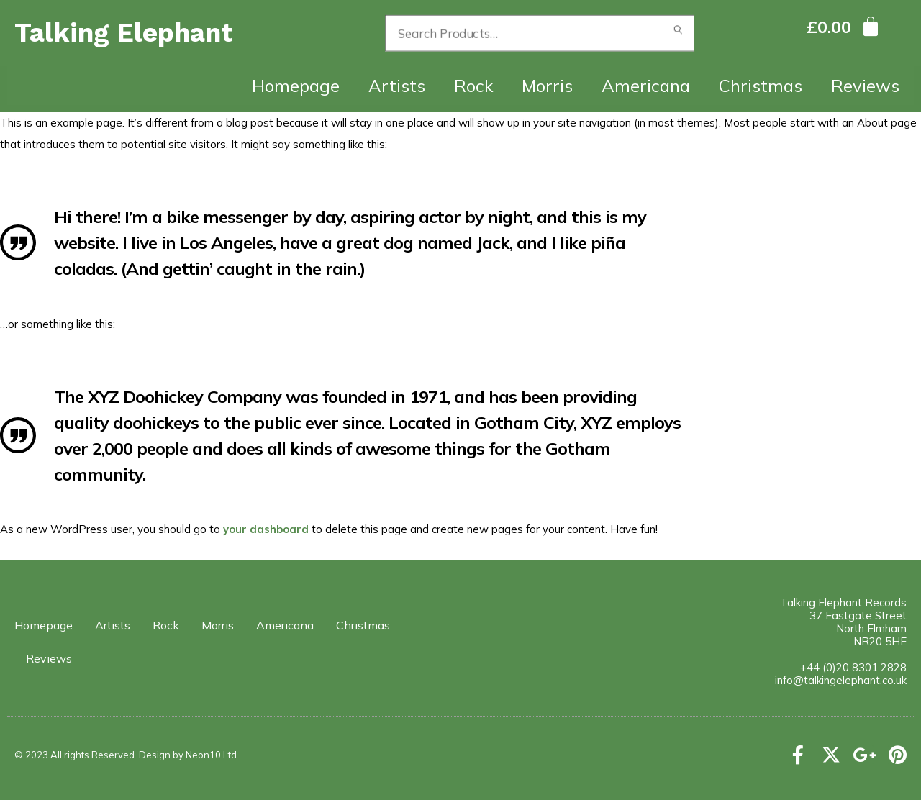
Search (678, 33)
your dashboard (266, 529)
